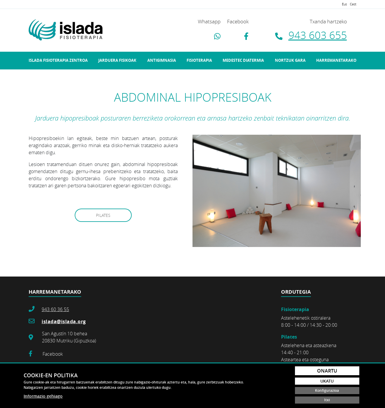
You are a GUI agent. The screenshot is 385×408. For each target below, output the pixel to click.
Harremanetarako (336, 60)
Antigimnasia (161, 60)
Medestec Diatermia (243, 60)
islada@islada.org (64, 321)
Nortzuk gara (290, 60)
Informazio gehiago (43, 396)
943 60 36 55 (55, 309)
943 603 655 (317, 35)
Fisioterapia (199, 60)
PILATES (103, 215)
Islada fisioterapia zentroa (58, 60)
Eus (344, 4)
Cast (353, 4)
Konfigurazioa (327, 390)
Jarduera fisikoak (117, 60)
